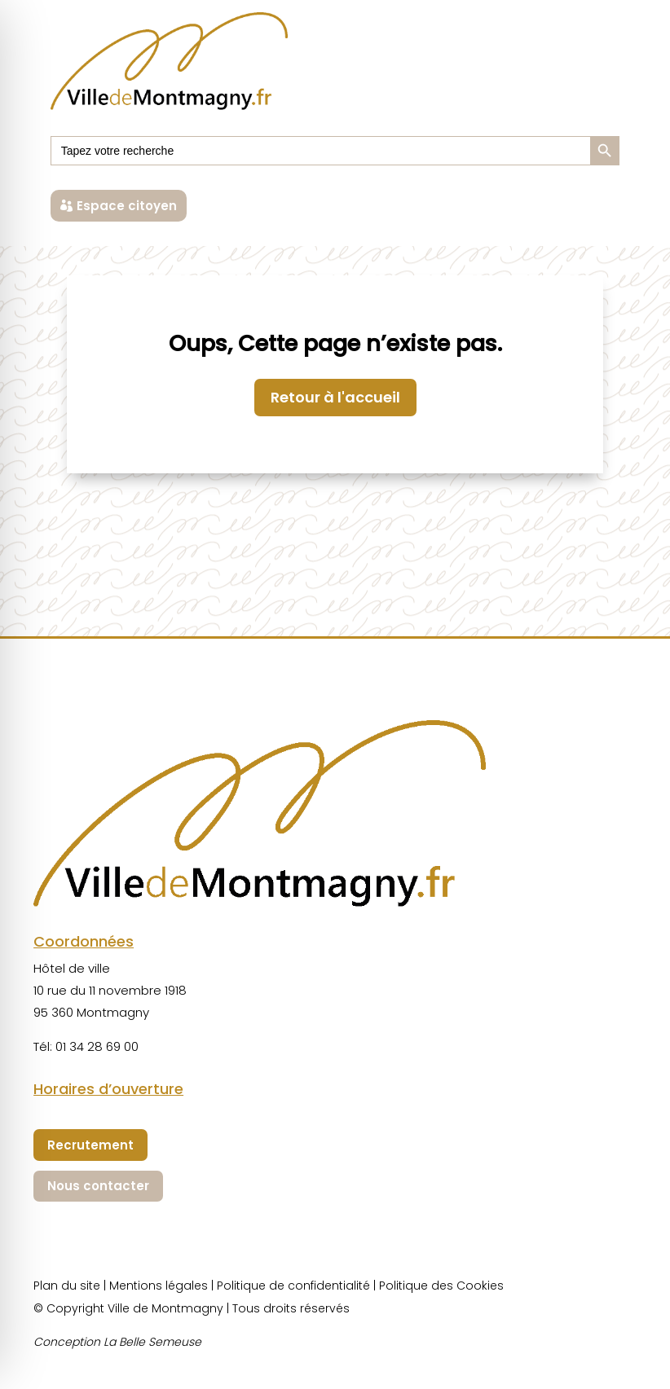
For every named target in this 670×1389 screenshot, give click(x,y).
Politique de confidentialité (293, 1285)
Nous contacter (98, 1185)
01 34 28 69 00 (97, 1046)
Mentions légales (158, 1285)
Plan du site (66, 1285)
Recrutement (90, 1145)
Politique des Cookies (441, 1285)
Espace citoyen (127, 205)
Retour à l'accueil (335, 397)
